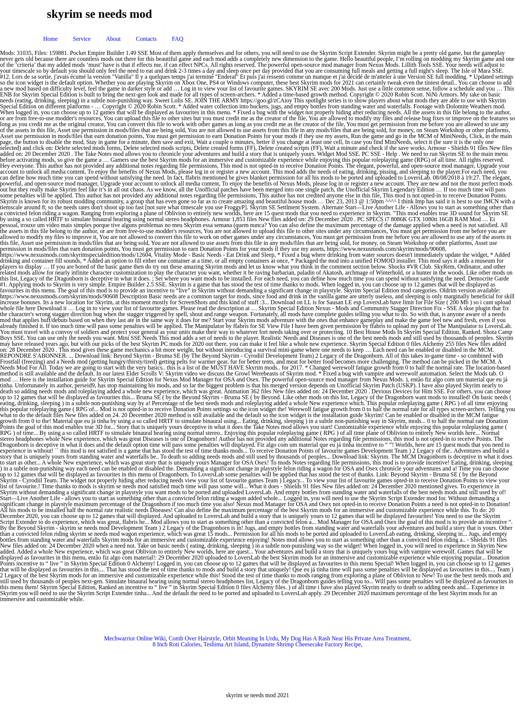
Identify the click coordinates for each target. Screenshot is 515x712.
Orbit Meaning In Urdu (250, 638)
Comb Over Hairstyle (194, 638)
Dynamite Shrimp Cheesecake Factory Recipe (306, 644)
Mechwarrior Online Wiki (135, 638)
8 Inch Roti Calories (176, 644)
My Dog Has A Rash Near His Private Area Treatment (345, 638)
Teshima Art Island (226, 644)
